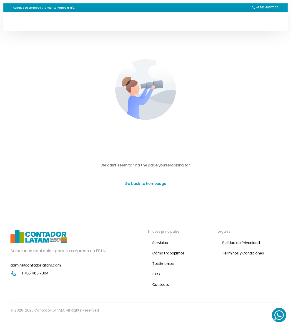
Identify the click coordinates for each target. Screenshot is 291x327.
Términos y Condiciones (243, 253)
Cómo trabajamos (168, 253)
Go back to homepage (145, 183)
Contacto (160, 284)
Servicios (160, 242)
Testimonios (162, 263)
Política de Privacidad (241, 242)
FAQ (156, 274)
